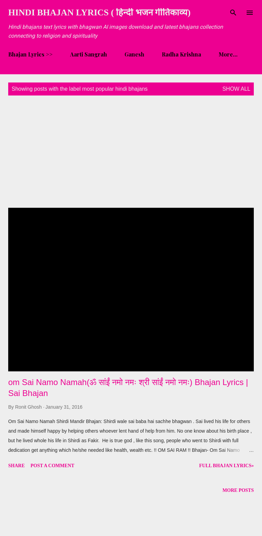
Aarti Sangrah (88, 54)
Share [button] (16, 465)
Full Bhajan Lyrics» (226, 465)
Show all (236, 89)
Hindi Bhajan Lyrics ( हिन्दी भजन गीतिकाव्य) (99, 12)
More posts (238, 490)
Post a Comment (52, 465)
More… (228, 54)
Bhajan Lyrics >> (30, 54)
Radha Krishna (181, 54)
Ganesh (134, 54)
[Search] (233, 12)
